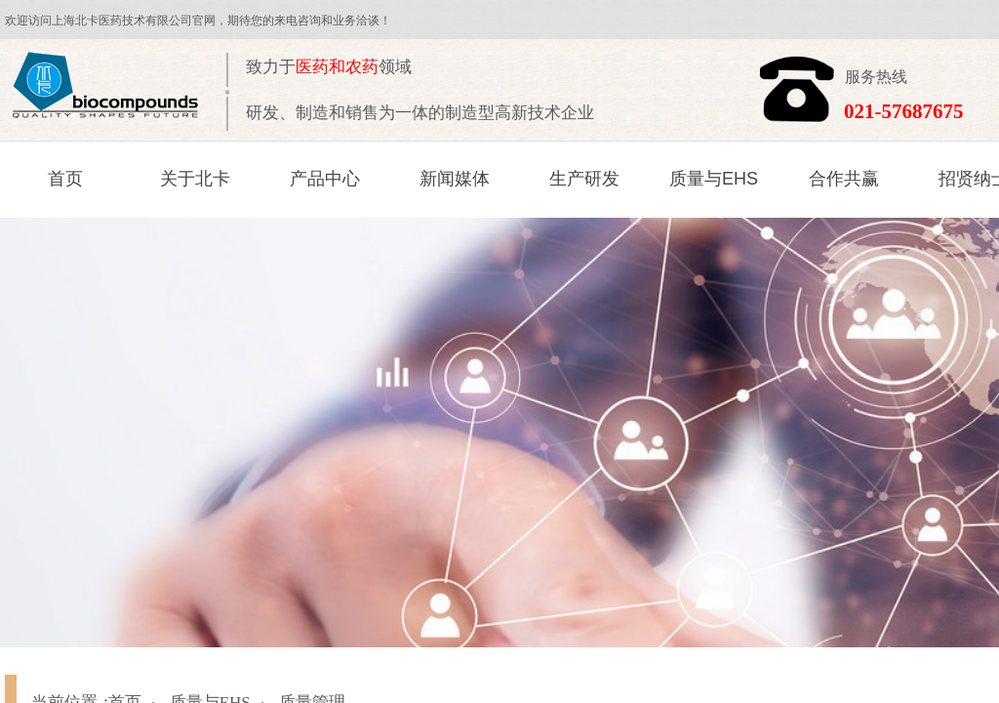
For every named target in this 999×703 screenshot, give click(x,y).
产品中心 (325, 178)
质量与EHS (713, 178)
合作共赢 (844, 178)
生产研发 (584, 178)
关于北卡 (195, 178)
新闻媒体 (455, 178)
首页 (65, 178)
